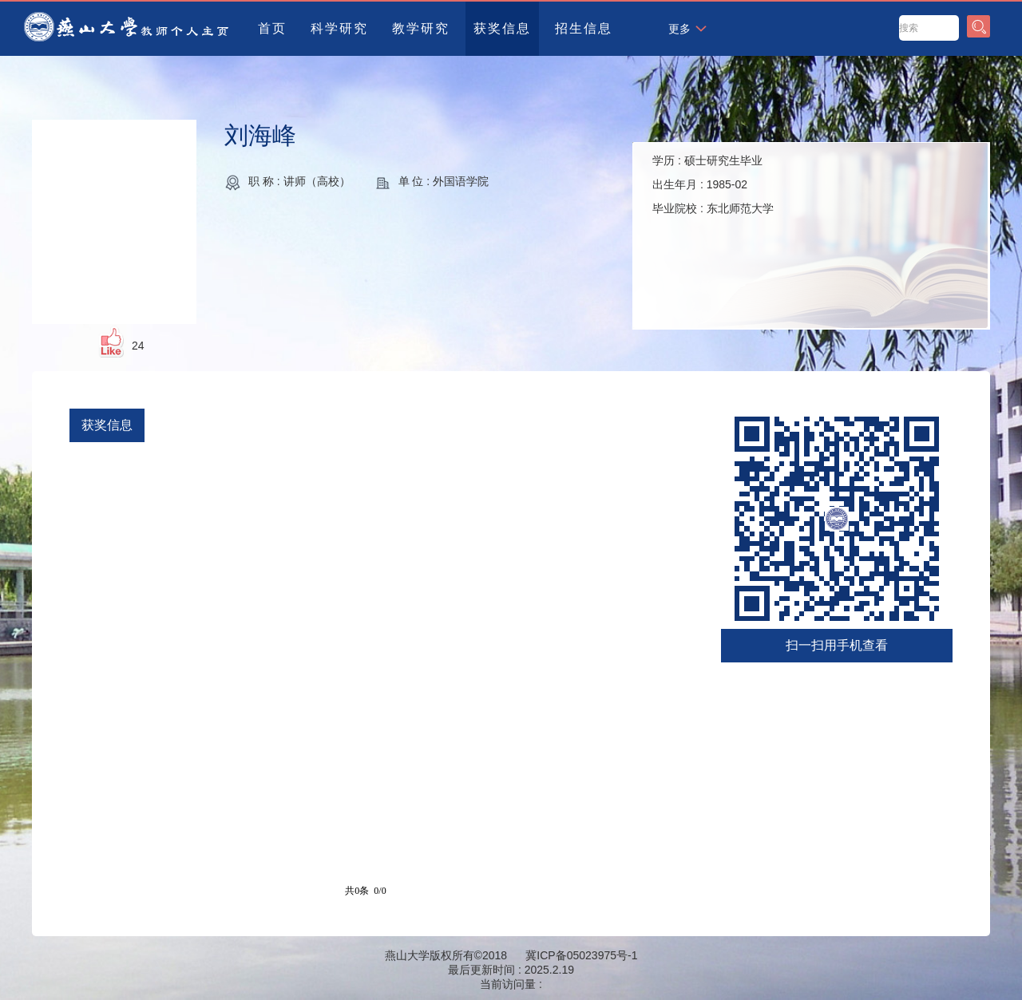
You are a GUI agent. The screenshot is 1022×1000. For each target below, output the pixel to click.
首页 (272, 28)
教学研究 (421, 28)
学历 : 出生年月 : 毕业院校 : (713, 184)
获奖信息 (502, 28)
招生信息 (583, 28)
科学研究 (339, 28)
